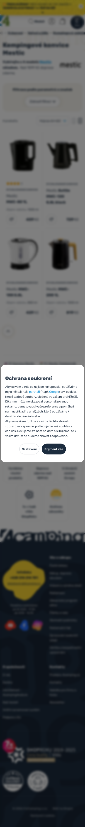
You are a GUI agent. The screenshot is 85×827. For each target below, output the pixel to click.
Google (54, 391)
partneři (34, 391)
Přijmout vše (53, 449)
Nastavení (29, 449)
